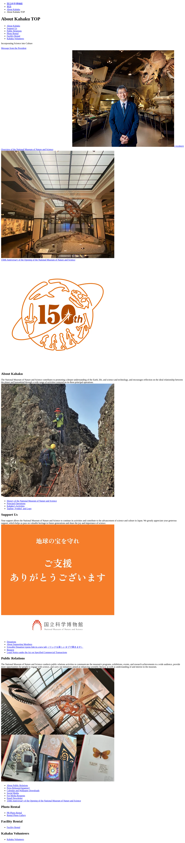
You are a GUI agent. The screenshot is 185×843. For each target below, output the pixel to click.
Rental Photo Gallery (16, 815)
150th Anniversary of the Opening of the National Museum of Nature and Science (44, 801)
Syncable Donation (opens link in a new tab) (45, 647)
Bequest (10, 650)
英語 (9, 6)
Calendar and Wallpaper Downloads (23, 790)
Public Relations (14, 31)
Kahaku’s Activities (16, 506)
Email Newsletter (15, 798)
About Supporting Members (19, 644)
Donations (11, 642)
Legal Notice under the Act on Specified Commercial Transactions (37, 652)
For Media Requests (16, 795)
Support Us (12, 28)
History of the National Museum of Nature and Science (32, 501)
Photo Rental (13, 33)
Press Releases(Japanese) (18, 788)
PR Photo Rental (14, 813)
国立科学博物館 (15, 3)
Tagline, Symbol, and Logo (19, 508)
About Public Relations (17, 785)
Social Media (13, 793)
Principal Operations (16, 503)
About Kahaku (13, 9)
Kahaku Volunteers (15, 38)
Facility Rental (13, 36)
